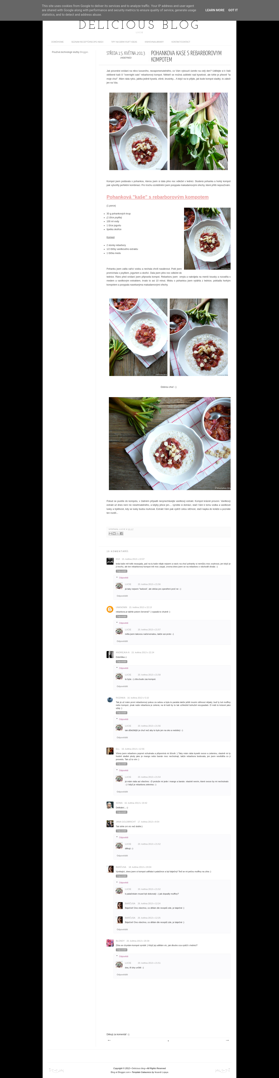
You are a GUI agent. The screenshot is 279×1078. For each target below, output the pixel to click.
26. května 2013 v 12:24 (149, 903)
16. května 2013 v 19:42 (135, 803)
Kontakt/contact (180, 42)
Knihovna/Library (154, 42)
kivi (118, 559)
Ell (118, 749)
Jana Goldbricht (126, 822)
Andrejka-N (122, 652)
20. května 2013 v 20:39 (138, 941)
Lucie (122, 529)
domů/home (57, 42)
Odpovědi (123, 577)
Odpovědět (121, 571)
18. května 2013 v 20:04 (140, 867)
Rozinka (120, 698)
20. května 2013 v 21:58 (149, 675)
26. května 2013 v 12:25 (149, 918)
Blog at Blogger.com (120, 1072)
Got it (233, 10)
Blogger (84, 52)
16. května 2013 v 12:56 (133, 749)
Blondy (120, 941)
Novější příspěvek (109, 1040)
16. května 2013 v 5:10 (138, 698)
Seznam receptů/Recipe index (87, 42)
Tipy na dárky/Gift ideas (124, 42)
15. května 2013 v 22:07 (133, 559)
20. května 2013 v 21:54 (149, 777)
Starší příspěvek (227, 1040)
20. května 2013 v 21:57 (149, 629)
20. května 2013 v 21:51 (149, 963)
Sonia (119, 803)
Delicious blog (139, 26)
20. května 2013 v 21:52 (149, 844)
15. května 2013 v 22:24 (142, 652)
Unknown (121, 607)
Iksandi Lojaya (161, 1072)
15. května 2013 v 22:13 (140, 607)
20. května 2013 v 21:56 (149, 584)
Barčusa (121, 867)
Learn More (214, 10)
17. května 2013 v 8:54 (148, 822)
